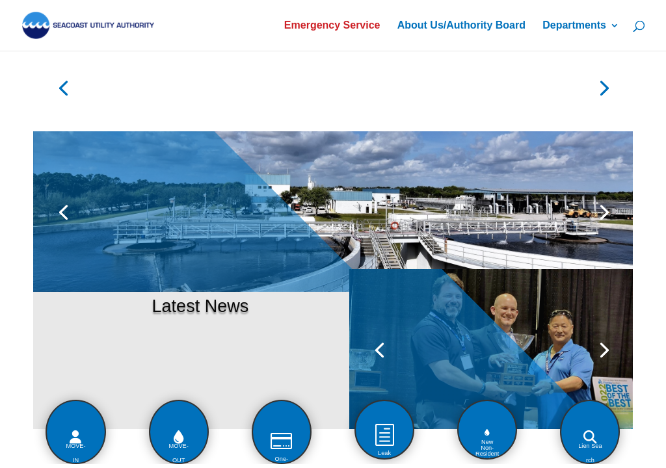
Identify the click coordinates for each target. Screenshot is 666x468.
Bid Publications (507, 90)
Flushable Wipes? (163, 161)
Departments (574, 26)
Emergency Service (332, 26)
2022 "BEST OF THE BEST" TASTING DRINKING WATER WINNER (425, 292)
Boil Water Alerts (397, 90)
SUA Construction (288, 90)
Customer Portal (176, 90)
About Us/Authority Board (461, 26)
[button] (307, 410)
